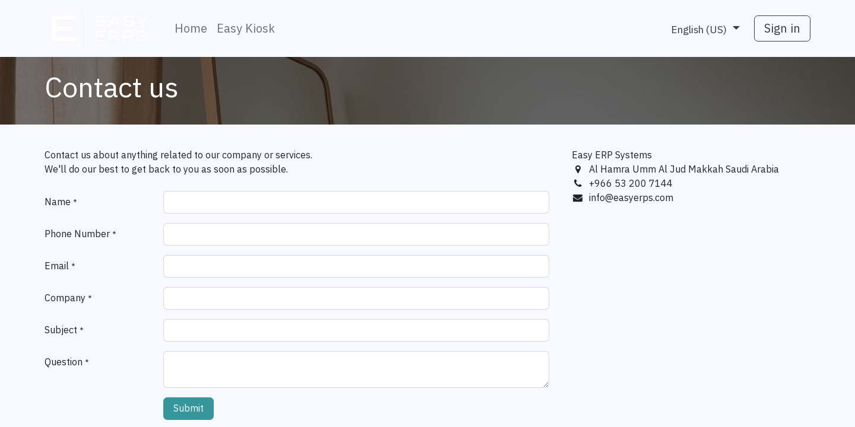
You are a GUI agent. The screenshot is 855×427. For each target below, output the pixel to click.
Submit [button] (188, 408)
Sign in (782, 28)
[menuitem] (191, 28)
